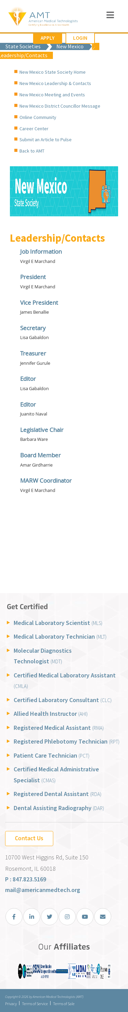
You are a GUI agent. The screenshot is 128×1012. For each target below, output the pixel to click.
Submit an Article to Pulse (45, 139)
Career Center (33, 128)
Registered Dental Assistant (57, 794)
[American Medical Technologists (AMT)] (42, 17)
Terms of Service (35, 1003)
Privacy (11, 1003)
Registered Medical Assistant (59, 728)
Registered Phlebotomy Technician (66, 741)
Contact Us (29, 838)
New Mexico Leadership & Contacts (55, 83)
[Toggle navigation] (110, 15)
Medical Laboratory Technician (60, 636)
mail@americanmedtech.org (42, 890)
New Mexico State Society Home (52, 72)
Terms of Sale (63, 1003)
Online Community (37, 117)
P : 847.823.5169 (25, 879)
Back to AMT (31, 151)
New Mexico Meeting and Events (52, 95)
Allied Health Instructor (51, 714)
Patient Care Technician (51, 755)
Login (80, 38)
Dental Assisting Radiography (59, 808)
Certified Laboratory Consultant (63, 700)
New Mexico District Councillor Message (59, 106)
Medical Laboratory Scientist (58, 623)
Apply (48, 38)
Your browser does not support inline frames (64, 416)
